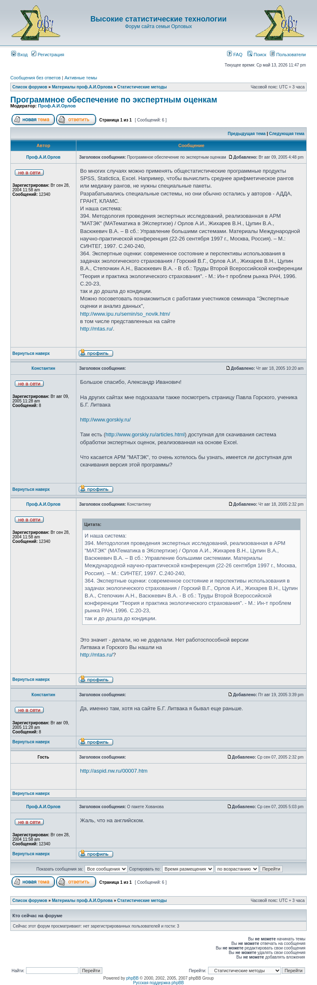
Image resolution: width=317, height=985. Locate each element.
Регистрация (47, 54)
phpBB (132, 978)
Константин (43, 368)
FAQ (234, 54)
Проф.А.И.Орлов (57, 105)
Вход (19, 54)
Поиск (256, 54)
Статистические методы (142, 87)
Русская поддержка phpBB (158, 982)
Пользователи (288, 54)
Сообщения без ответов (35, 77)
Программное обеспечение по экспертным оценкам (113, 99)
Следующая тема (286, 133)
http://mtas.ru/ (96, 329)
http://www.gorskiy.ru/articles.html (145, 434)
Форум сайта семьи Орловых (158, 26)
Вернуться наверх (31, 353)
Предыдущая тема (247, 133)
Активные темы (80, 77)
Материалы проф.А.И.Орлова (82, 87)
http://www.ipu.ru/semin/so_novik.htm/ (125, 314)
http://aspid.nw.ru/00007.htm (113, 771)
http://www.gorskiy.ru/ (105, 419)
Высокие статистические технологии (158, 19)
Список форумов (29, 87)
